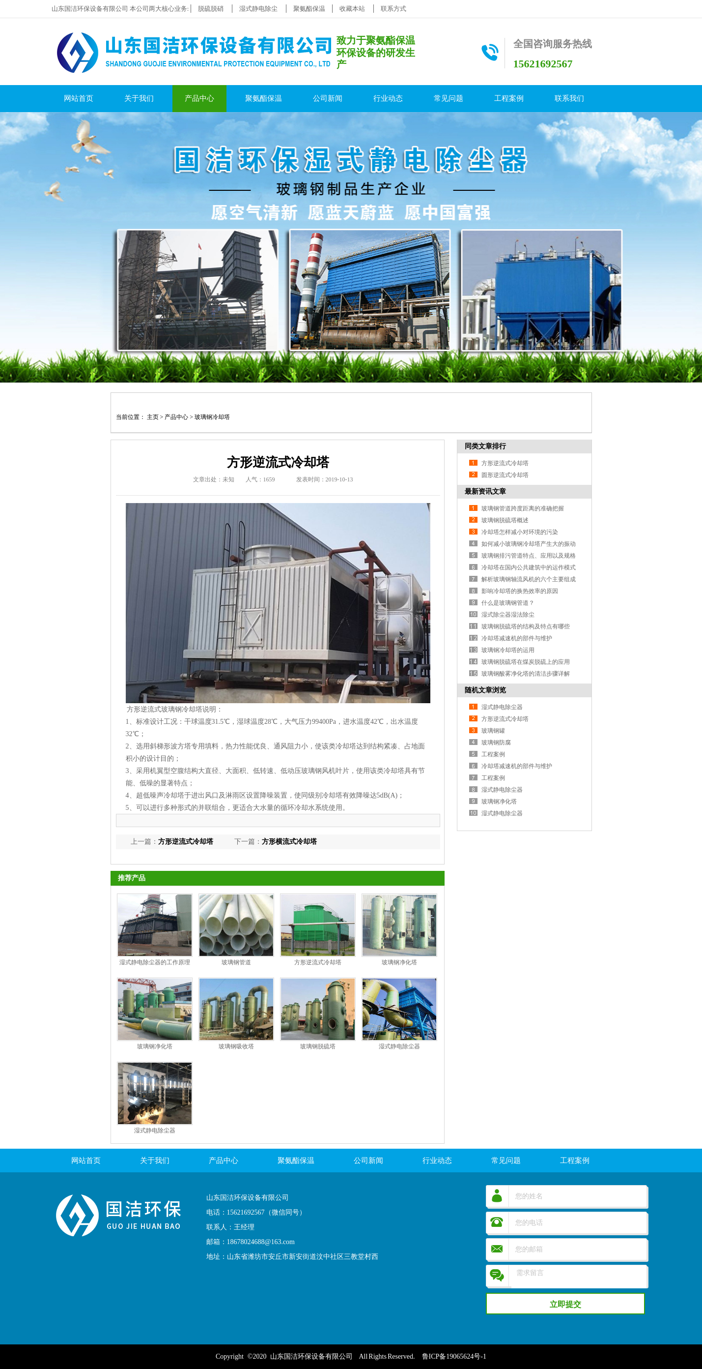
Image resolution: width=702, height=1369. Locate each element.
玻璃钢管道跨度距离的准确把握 (522, 508)
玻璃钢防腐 (496, 742)
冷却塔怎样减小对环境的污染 (519, 532)
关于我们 (139, 98)
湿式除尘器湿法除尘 (507, 614)
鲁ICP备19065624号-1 (454, 1356)
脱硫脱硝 (211, 8)
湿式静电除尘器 (399, 1046)
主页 (153, 417)
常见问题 (448, 98)
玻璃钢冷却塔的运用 (507, 650)
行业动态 (388, 98)
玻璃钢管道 (236, 962)
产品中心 (199, 98)
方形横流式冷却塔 (289, 841)
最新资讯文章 (485, 491)
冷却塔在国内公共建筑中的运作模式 (528, 567)
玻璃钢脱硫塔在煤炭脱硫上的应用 (525, 661)
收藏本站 (352, 8)
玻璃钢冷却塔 (212, 417)
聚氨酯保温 (309, 8)
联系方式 (393, 8)
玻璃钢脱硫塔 (318, 1046)
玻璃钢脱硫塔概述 (505, 520)
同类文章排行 (485, 446)
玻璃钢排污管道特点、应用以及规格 (528, 555)
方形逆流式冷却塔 (185, 841)
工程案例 (509, 98)
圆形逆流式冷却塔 (505, 475)
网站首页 (78, 98)
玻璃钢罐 (493, 730)
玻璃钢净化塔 (399, 962)
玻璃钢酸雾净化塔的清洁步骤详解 (525, 673)
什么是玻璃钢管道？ (507, 602)
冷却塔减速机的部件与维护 (516, 638)
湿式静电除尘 (258, 8)
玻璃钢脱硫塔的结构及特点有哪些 (525, 626)
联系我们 (569, 98)
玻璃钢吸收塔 (236, 1046)
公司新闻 (327, 98)
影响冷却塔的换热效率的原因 (519, 591)
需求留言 (578, 1283)
